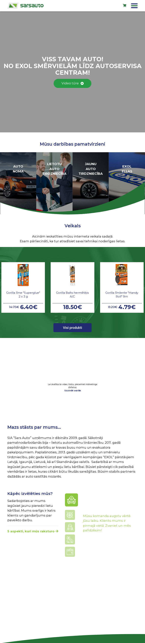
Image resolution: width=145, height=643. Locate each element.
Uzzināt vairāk (72, 390)
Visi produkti (72, 328)
